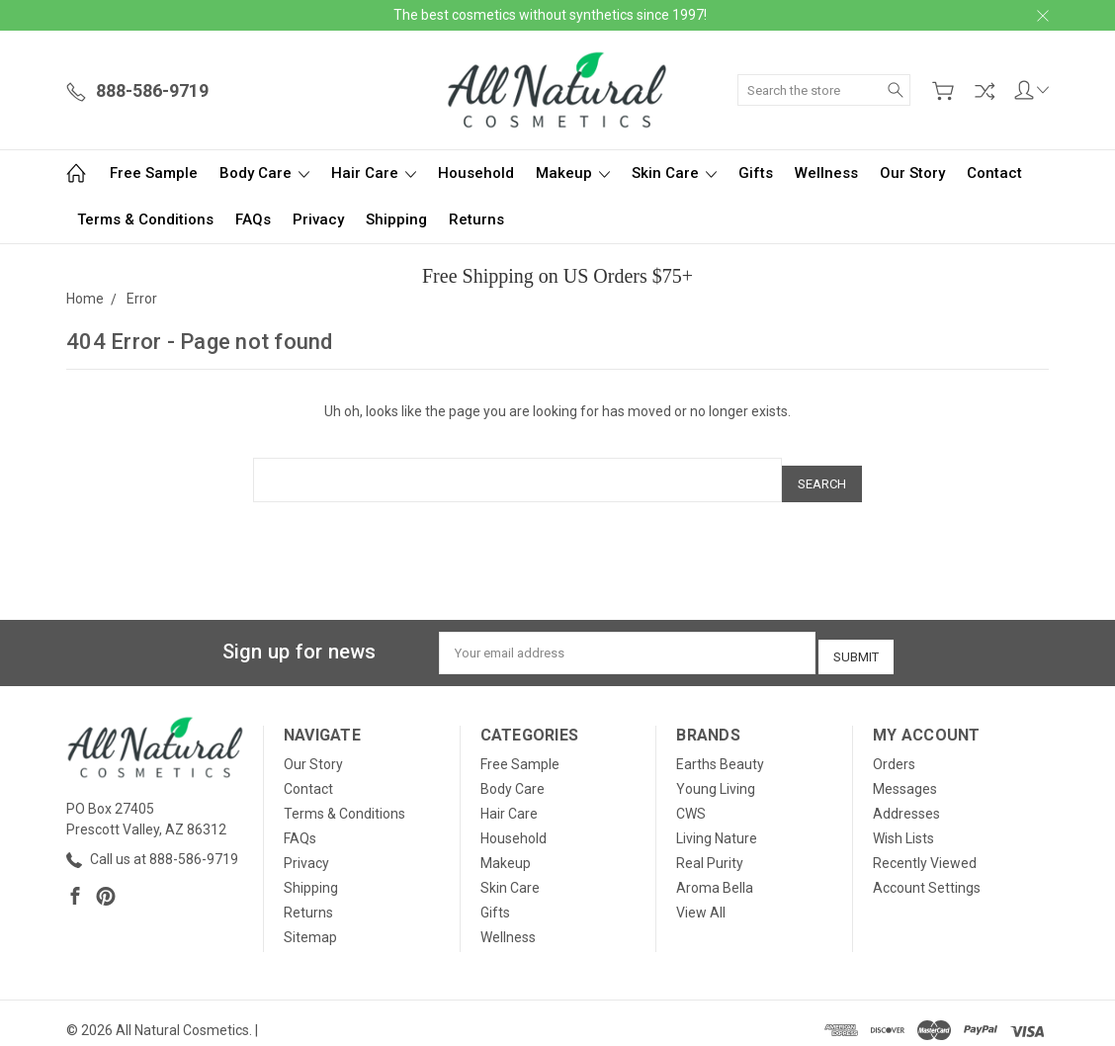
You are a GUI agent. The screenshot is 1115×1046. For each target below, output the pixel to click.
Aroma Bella (714, 874)
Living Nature (716, 824)
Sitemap (310, 923)
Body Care (264, 173)
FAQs (253, 219)
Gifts (755, 173)
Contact (994, 173)
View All (701, 899)
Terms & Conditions (145, 219)
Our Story (912, 173)
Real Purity (709, 849)
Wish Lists (903, 824)
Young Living (715, 775)
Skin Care (674, 173)
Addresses (906, 800)
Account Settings (927, 874)
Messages (905, 775)
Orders (894, 750)
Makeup (573, 173)
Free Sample (154, 173)
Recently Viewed (925, 849)
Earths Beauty (720, 750)
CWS (691, 800)
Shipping (396, 219)
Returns (476, 219)
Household (476, 173)
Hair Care (373, 173)
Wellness (826, 173)
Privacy (318, 219)
